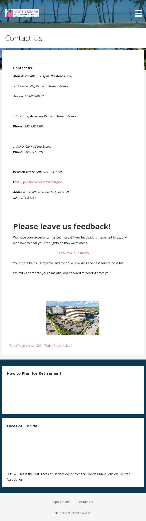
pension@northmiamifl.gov (42, 182)
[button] (140, 9)
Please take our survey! (73, 253)
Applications (62, 502)
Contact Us (85, 502)
